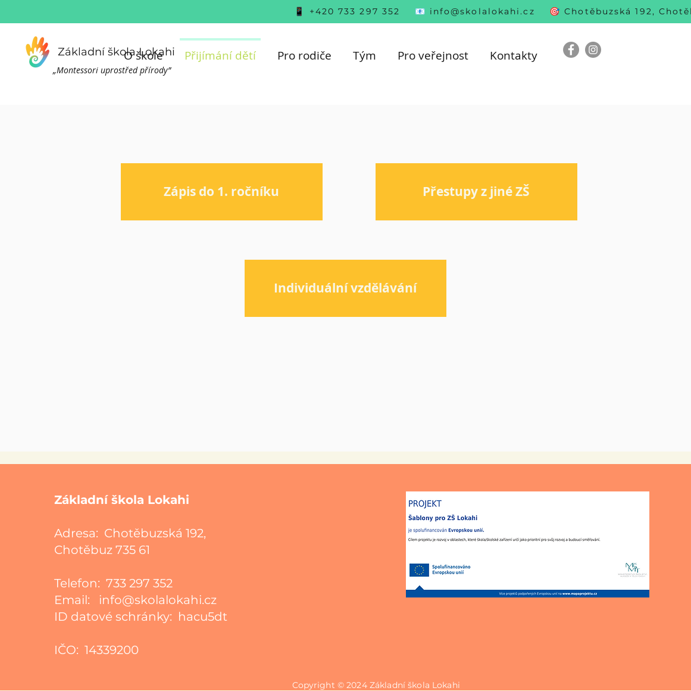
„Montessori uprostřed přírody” (112, 70)
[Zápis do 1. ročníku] (222, 191)
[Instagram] (593, 50)
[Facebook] (571, 50)
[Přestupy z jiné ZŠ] (476, 191)
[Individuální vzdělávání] (345, 288)
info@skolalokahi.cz (482, 11)
